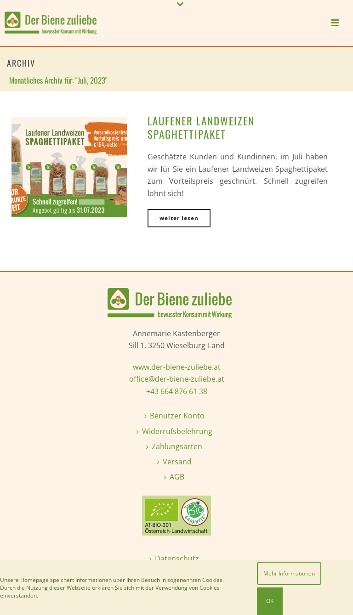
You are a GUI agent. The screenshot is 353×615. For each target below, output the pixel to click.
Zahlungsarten (174, 446)
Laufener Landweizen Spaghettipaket (201, 127)
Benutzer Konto (174, 416)
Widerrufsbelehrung (174, 431)
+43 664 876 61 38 (176, 391)
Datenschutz (174, 558)
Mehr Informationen (289, 573)
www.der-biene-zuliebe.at (177, 367)
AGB (174, 477)
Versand (174, 462)
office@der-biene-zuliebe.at (176, 379)
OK (269, 601)
